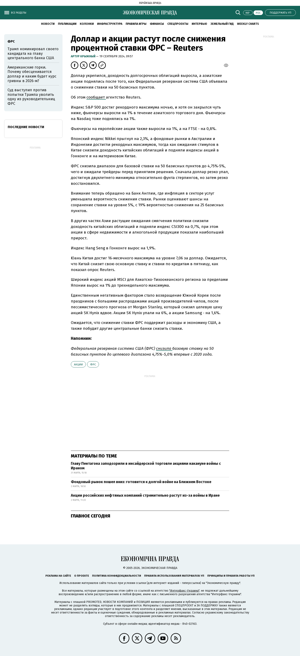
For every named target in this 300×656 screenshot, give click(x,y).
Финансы (157, 24)
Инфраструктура (109, 24)
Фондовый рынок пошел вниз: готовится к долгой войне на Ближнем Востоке (141, 482)
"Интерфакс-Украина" (184, 590)
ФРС (93, 364)
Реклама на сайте (58, 575)
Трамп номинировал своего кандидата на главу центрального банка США (33, 53)
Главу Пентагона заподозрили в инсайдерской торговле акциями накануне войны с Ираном (146, 465)
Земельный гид (222, 24)
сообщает (96, 97)
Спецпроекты (177, 24)
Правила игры (136, 24)
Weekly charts (248, 24)
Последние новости (26, 127)
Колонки (87, 24)
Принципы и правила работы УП (231, 575)
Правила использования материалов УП (174, 575)
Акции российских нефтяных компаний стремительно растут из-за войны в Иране (145, 495)
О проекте (81, 575)
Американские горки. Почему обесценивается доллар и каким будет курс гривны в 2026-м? (32, 74)
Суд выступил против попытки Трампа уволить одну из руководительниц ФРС (31, 97)
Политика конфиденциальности (116, 575)
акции (78, 364)
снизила (164, 348)
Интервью (199, 24)
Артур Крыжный (83, 56)
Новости (48, 24)
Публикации (67, 24)
